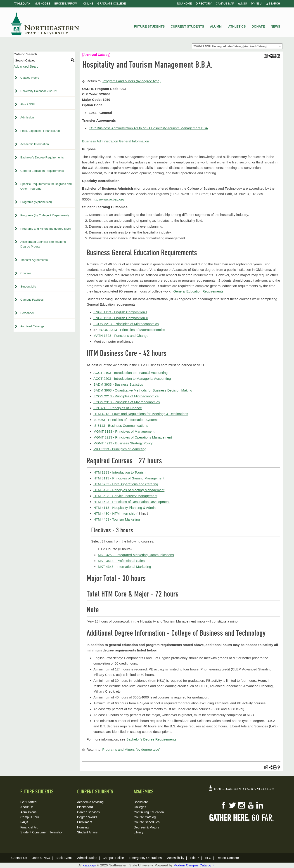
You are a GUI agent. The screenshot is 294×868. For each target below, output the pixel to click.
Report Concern (228, 858)
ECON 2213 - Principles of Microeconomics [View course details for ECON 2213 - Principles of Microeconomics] (126, 324)
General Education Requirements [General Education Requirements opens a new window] (198, 291)
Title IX (194, 858)
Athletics (237, 26)
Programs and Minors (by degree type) (45, 228)
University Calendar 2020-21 (39, 91)
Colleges (140, 807)
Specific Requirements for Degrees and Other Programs (46, 186)
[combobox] (237, 46)
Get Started (28, 802)
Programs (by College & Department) (44, 215)
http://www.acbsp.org (108, 199)
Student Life (28, 286)
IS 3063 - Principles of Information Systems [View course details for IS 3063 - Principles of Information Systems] (126, 420)
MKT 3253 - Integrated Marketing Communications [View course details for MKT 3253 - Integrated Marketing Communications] (136, 555)
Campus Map (225, 3)
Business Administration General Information (115, 141)
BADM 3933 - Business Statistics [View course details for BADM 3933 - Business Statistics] (118, 384)
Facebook (223, 805)
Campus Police (113, 858)
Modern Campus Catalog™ (194, 865)
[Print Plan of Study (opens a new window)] (265, 56)
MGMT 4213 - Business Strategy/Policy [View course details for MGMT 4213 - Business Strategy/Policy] (123, 443)
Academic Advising (90, 802)
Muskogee (42, 3)
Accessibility (175, 858)
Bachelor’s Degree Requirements (42, 157)
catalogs (89, 865)
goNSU (242, 3)
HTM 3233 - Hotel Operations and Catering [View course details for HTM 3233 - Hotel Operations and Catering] (125, 484)
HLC (208, 858)
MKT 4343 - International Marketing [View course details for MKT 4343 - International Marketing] (124, 566)
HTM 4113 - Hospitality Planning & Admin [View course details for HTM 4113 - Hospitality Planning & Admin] (124, 507)
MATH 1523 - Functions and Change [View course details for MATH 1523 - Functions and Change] (120, 335)
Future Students (149, 26)
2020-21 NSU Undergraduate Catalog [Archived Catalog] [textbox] (230, 46)
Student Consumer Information (42, 832)
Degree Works (87, 817)
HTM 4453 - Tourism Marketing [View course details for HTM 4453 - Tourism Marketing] (116, 519)
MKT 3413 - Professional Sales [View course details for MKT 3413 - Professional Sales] (121, 561)
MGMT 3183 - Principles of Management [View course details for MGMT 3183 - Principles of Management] (123, 431)
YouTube (250, 805)
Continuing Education (149, 812)
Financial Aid (29, 827)
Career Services (88, 812)
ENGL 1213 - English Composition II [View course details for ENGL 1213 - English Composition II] (120, 318)
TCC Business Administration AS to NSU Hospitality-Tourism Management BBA (148, 128)
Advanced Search (27, 66)
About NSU (27, 104)
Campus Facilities (32, 299)
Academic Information (34, 144)
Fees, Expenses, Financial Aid (40, 130)
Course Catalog (145, 817)
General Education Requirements (42, 170)
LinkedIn (259, 805)
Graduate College (111, 3)
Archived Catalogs (32, 326)
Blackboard (85, 807)
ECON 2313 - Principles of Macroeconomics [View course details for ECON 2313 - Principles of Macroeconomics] (132, 330)
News (275, 26)
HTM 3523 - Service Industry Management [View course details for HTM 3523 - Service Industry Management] (125, 496)
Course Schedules (146, 822)
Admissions (28, 812)
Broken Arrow (65, 3)
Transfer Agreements (34, 260)
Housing (83, 827)
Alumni (216, 26)
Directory (204, 3)
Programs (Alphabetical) (36, 202)
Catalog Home (29, 77)
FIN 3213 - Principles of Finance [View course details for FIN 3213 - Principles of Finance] (117, 408)
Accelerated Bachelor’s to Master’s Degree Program (43, 244)
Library (138, 832)
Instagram (241, 805)
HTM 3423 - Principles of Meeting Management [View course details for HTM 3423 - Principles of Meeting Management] (128, 490)
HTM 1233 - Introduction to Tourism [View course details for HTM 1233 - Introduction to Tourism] (120, 472)
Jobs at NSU (41, 858)
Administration (87, 858)
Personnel (27, 313)
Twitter (232, 805)
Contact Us (19, 858)
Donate (258, 26)
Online (88, 3)
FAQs (24, 822)
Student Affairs (87, 832)
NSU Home (184, 3)
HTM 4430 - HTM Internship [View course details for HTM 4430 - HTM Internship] (114, 513)
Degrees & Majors (146, 827)
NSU (45, 23)
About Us (26, 807)
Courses (25, 273)
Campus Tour (29, 817)
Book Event (64, 858)
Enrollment (84, 822)
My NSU (256, 3)
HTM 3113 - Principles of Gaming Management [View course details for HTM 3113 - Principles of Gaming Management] (128, 478)
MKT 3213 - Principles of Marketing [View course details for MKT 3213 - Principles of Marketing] (119, 449)
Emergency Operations (145, 858)
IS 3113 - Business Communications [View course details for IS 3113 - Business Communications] (120, 425)
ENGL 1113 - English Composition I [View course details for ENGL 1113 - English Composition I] (120, 312)
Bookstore (141, 802)
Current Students (187, 26)
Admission (27, 117)
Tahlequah (22, 3)
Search (273, 3)
